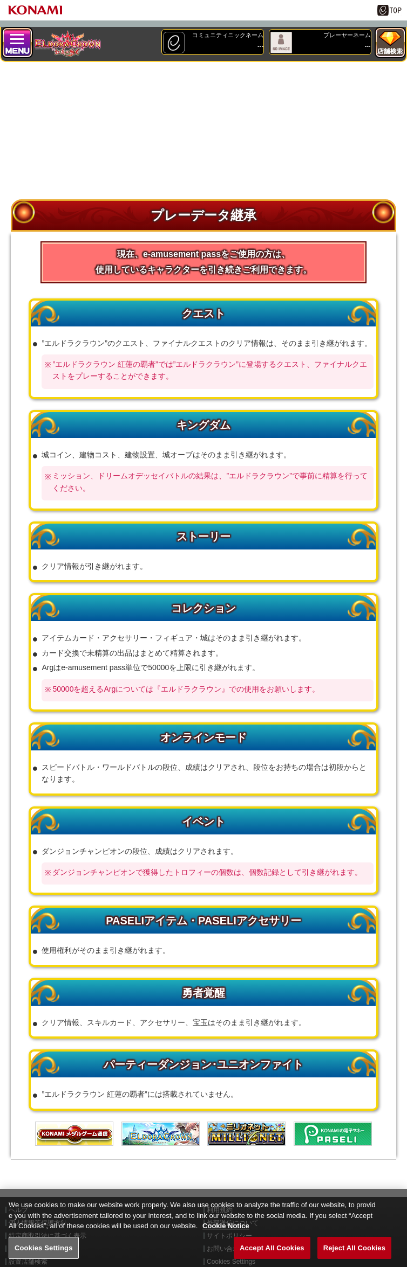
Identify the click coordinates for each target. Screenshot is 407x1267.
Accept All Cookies (272, 1255)
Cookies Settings (44, 1255)
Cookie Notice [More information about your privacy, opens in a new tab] (225, 1234)
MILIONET (246, 1133)
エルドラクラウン (160, 1133)
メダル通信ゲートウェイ (74, 1133)
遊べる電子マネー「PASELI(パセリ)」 (332, 1133)
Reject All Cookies (354, 1255)
